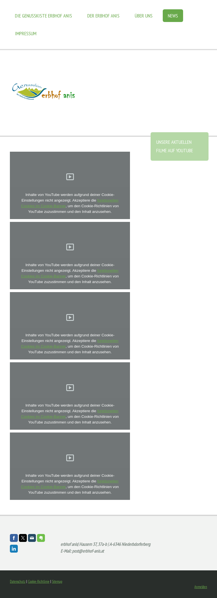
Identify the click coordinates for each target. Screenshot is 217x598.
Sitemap (57, 581)
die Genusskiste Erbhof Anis (43, 15)
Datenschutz (17, 581)
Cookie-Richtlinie (38, 581)
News (173, 15)
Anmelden (200, 586)
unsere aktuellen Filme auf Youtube (174, 146)
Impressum (25, 33)
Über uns (144, 15)
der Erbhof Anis (103, 15)
